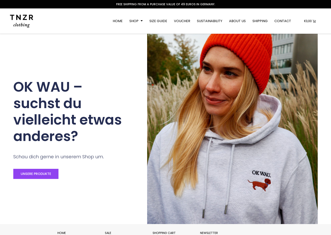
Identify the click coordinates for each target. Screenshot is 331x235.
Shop (136, 21)
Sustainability (209, 21)
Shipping (260, 21)
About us (237, 21)
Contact (282, 21)
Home (118, 21)
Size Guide (158, 21)
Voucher (182, 21)
